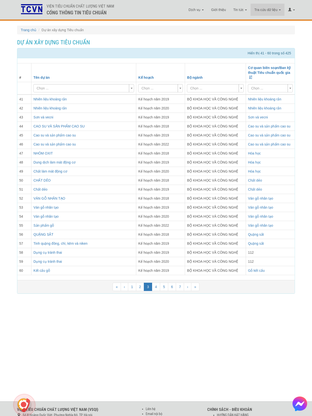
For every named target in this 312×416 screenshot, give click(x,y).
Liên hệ (151, 409)
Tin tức (240, 10)
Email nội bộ (154, 414)
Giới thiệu (218, 10)
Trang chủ (28, 30)
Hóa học (254, 153)
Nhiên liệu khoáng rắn (264, 99)
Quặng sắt (256, 234)
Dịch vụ (196, 10)
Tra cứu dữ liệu (267, 10)
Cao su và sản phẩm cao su (269, 126)
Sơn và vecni (258, 117)
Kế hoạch (146, 77)
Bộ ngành (195, 77)
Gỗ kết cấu (256, 270)
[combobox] (83, 88)
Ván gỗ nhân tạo (260, 198)
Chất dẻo (255, 180)
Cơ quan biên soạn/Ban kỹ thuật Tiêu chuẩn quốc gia (269, 70)
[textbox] (82, 88)
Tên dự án (41, 77)
